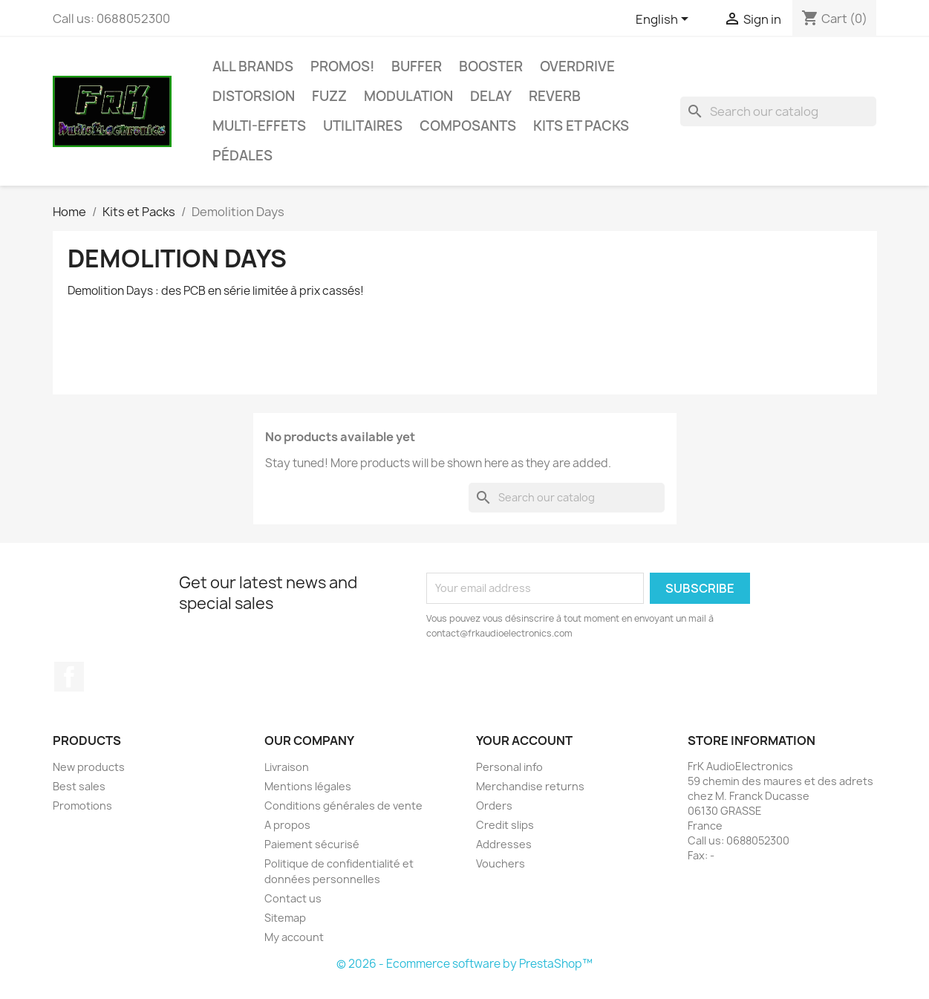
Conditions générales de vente (343, 805)
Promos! (342, 66)
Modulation (408, 96)
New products (89, 767)
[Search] (778, 111)
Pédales (242, 155)
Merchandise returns (530, 786)
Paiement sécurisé (311, 844)
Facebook (69, 677)
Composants (468, 126)
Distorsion (253, 96)
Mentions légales (307, 786)
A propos (287, 825)
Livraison (286, 767)
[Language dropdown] (665, 20)
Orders (494, 805)
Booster (491, 66)
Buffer (416, 66)
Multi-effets (259, 126)
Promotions (82, 805)
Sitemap (285, 918)
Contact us (293, 898)
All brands (252, 66)
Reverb (555, 96)
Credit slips (505, 825)
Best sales (79, 786)
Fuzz (329, 96)
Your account (524, 740)
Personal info (509, 767)
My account (294, 937)
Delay (491, 96)
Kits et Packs (581, 126)
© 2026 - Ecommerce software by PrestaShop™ (464, 964)
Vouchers (500, 863)
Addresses (504, 844)
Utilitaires (362, 126)
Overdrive (577, 66)
